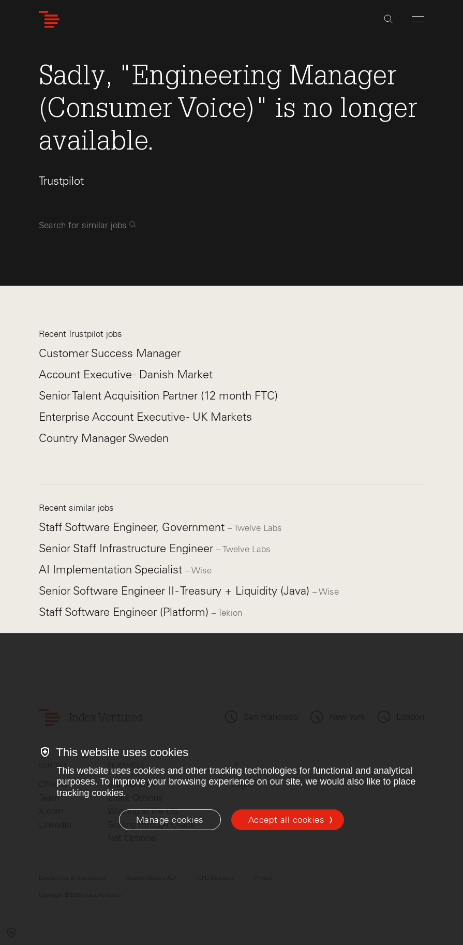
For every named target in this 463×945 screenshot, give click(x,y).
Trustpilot (61, 181)
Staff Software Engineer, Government (133, 527)
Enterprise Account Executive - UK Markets (145, 417)
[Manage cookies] (170, 819)
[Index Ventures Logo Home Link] (49, 19)
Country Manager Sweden (104, 438)
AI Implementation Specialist (112, 570)
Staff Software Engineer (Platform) (125, 612)
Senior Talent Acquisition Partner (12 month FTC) (158, 396)
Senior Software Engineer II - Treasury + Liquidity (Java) (175, 591)
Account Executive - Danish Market (126, 374)
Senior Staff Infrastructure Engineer (127, 548)
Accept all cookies (286, 820)
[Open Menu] (418, 19)
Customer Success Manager (110, 353)
